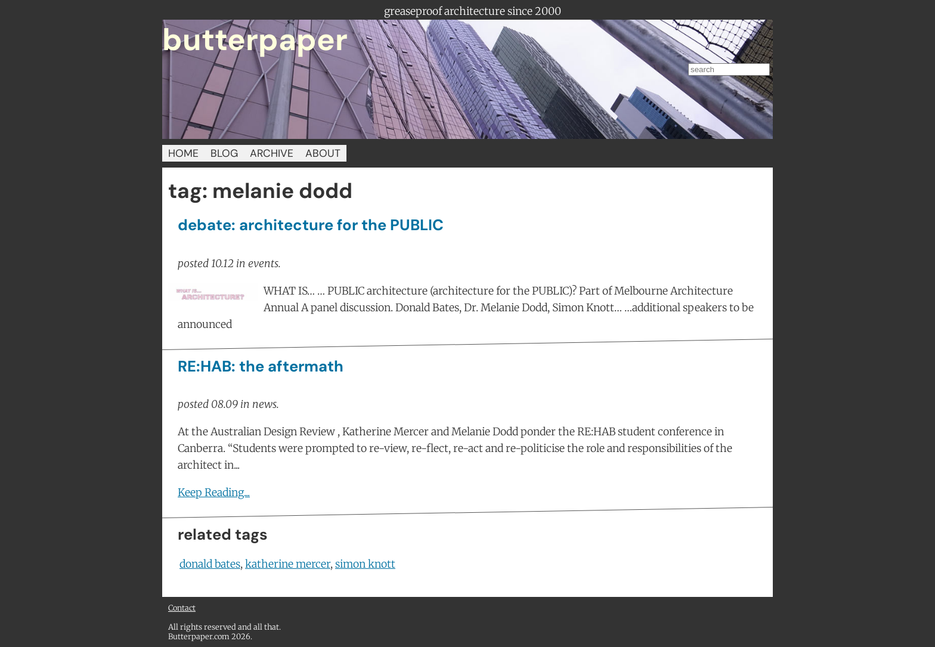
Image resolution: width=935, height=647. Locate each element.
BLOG (224, 153)
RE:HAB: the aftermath (260, 366)
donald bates (209, 564)
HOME (183, 153)
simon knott (365, 564)
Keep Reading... (214, 492)
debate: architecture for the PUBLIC (311, 225)
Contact (182, 607)
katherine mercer (287, 564)
